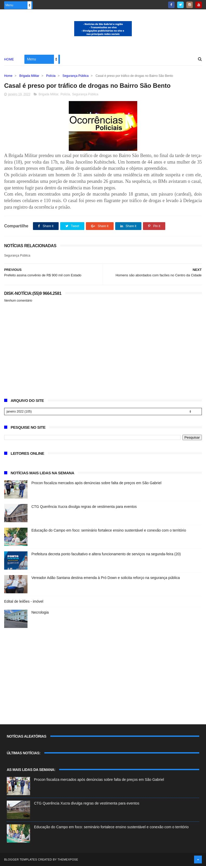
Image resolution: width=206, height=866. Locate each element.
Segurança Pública (76, 76)
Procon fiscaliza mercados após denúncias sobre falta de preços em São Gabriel (96, 483)
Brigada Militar (29, 76)
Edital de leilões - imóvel (23, 601)
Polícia (51, 76)
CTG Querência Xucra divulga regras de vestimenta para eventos (84, 506)
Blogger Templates (20, 859)
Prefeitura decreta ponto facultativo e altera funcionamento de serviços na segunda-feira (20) (106, 554)
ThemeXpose (68, 859)
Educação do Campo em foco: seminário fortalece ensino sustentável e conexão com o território (108, 530)
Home (9, 59)
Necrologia (40, 612)
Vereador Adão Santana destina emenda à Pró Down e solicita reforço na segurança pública (105, 578)
